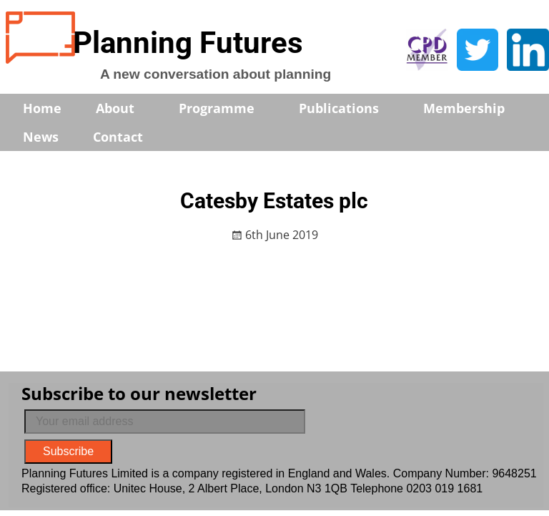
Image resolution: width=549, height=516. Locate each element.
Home (42, 108)
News (41, 136)
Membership (473, 108)
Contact (118, 136)
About (125, 108)
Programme (226, 108)
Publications (348, 108)
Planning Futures (188, 42)
